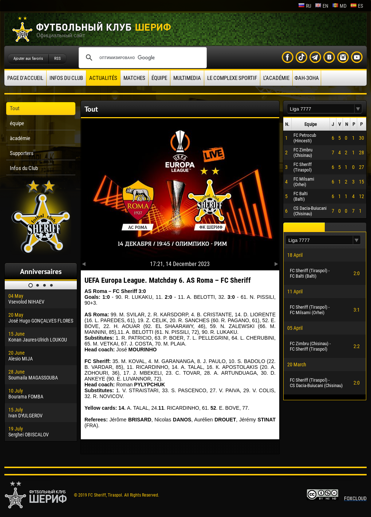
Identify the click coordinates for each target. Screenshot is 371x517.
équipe (159, 78)
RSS (57, 58)
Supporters (21, 153)
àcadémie (20, 138)
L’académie (276, 78)
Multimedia (187, 78)
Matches (134, 78)
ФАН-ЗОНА (307, 78)
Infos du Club (66, 78)
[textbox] (321, 108)
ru (304, 6)
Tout (14, 108)
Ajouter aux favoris (28, 58)
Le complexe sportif (232, 78)
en (321, 6)
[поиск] (141, 57)
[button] (358, 108)
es (356, 6)
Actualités (103, 78)
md (339, 6)
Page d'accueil (25, 78)
